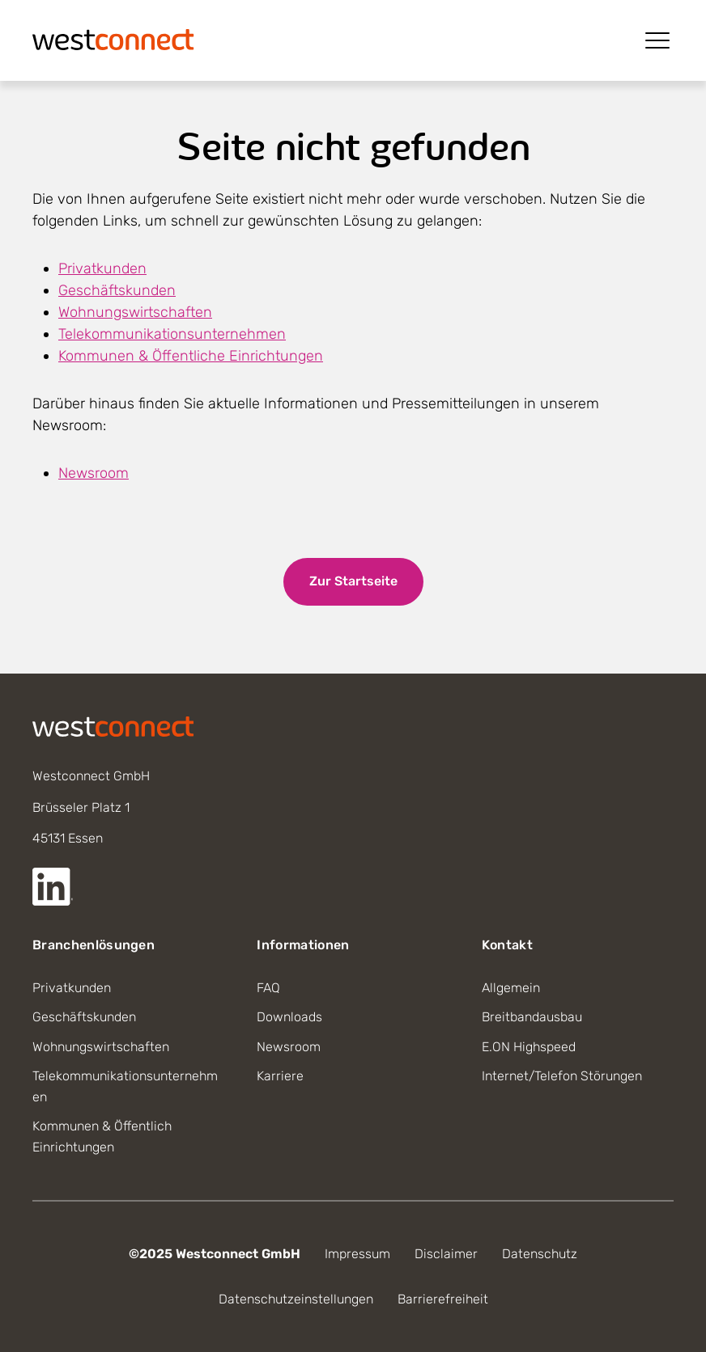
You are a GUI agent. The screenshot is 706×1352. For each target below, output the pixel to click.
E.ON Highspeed (529, 1046)
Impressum (357, 1253)
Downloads (289, 1017)
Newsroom (93, 473)
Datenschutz (539, 1253)
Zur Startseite (353, 581)
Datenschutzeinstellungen (296, 1299)
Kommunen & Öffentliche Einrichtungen (190, 356)
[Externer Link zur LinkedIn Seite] (52, 887)
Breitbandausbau (532, 1017)
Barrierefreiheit (443, 1299)
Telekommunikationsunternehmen (172, 334)
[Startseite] (113, 38)
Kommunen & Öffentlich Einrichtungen (102, 1136)
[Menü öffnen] (657, 40)
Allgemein (511, 987)
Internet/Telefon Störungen (562, 1076)
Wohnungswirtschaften (135, 312)
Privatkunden (102, 268)
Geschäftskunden (117, 290)
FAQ (268, 987)
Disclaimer (446, 1253)
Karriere (280, 1076)
